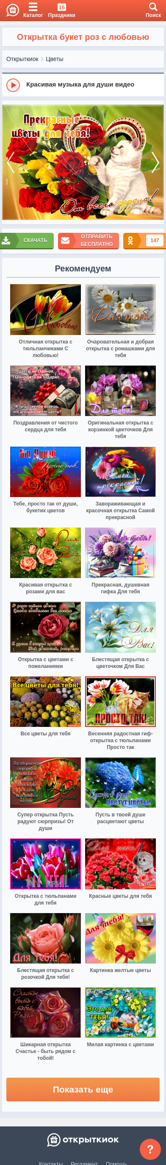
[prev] (10, 163)
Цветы (54, 59)
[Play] (13, 85)
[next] (155, 163)
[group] (83, 84)
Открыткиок (22, 59)
